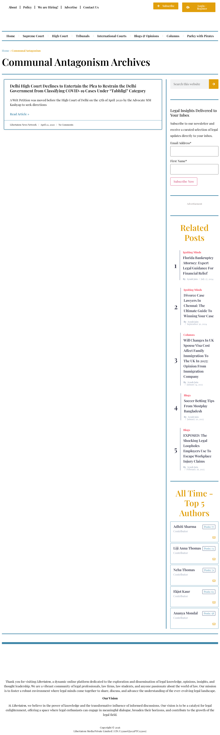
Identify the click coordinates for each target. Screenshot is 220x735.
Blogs (187, 395)
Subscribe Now (184, 181)
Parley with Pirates (200, 36)
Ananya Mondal (185, 613)
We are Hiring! (48, 7)
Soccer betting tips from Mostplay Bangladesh (199, 405)
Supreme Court (33, 36)
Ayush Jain (192, 279)
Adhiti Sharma (184, 526)
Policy (27, 7)
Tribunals (82, 36)
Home (10, 36)
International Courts (111, 36)
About (13, 7)
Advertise (70, 7)
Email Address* (180, 143)
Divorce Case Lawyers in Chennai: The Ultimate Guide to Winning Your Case (199, 305)
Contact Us (91, 7)
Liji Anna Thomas (187, 548)
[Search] (213, 84)
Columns (173, 36)
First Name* (178, 161)
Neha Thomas (184, 569)
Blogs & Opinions (146, 36)
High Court (60, 36)
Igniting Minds (192, 252)
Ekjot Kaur (181, 591)
